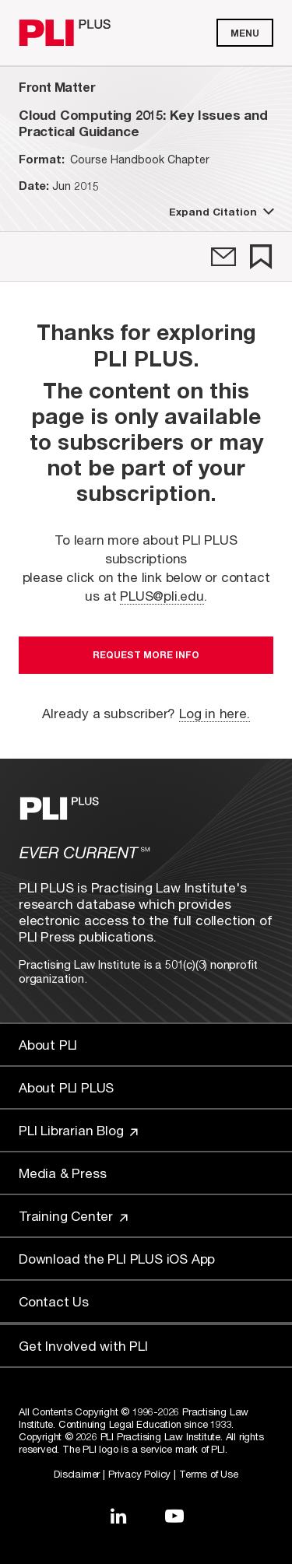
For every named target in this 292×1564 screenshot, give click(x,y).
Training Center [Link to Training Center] (73, 1216)
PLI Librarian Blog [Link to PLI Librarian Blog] (78, 1130)
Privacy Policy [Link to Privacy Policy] (139, 1474)
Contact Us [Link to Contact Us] (54, 1301)
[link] (223, 256)
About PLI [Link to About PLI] (48, 1044)
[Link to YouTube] (174, 1516)
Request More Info (146, 655)
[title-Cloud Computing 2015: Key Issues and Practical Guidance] (146, 123)
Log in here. (214, 713)
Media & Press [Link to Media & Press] (62, 1173)
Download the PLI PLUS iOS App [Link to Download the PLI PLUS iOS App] (117, 1258)
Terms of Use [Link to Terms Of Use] (208, 1474)
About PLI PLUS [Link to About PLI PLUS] (66, 1087)
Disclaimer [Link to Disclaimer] (77, 1474)
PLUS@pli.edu (162, 595)
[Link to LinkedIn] (118, 1516)
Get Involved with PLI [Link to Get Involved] (83, 1346)
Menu (244, 33)
